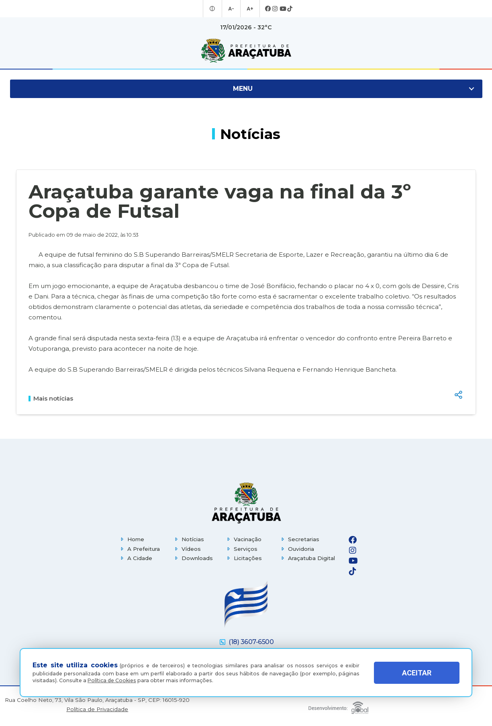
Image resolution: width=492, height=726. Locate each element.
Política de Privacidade (97, 709)
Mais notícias (51, 398)
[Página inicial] (246, 503)
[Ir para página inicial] (246, 50)
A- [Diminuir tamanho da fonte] (231, 9)
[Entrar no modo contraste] (213, 9)
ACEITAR (416, 673)
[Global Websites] (338, 705)
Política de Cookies (112, 680)
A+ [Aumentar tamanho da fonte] (249, 9)
